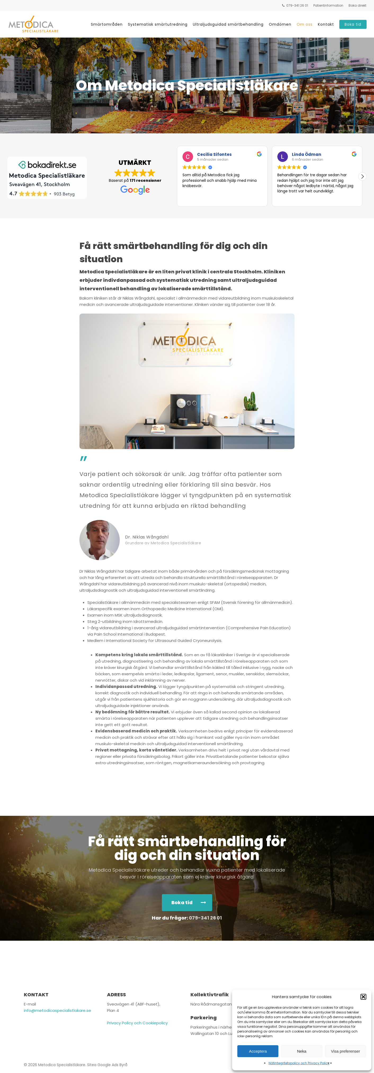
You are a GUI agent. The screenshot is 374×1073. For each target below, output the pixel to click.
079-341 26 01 (205, 917)
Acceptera (258, 1051)
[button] (363, 996)
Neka (301, 1051)
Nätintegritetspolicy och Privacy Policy (299, 1063)
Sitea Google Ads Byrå (107, 1064)
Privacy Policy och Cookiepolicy (137, 1023)
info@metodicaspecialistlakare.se (57, 1010)
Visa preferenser (345, 1051)
